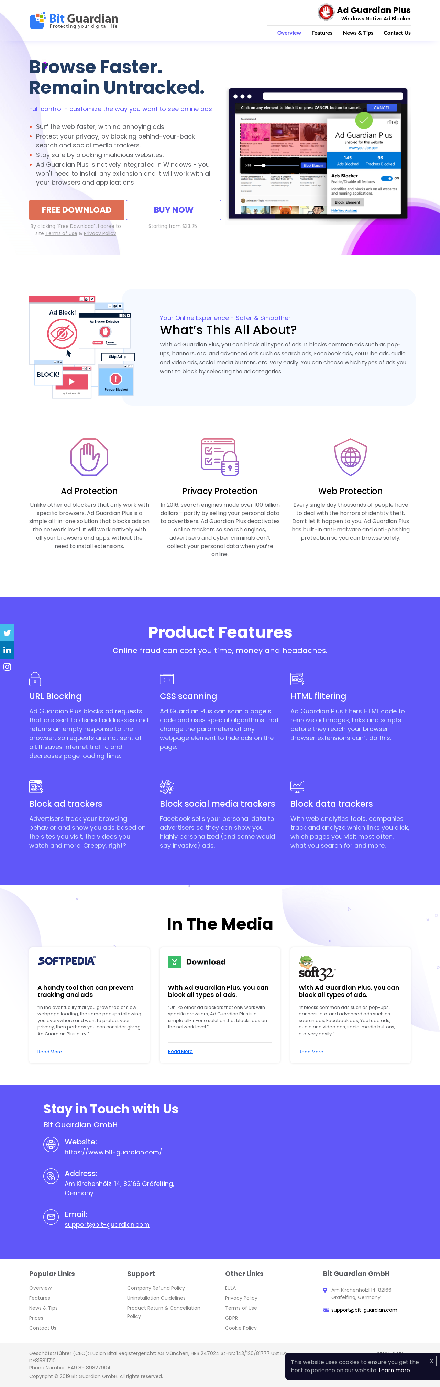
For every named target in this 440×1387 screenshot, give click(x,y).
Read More (49, 1052)
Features (321, 32)
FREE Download (77, 210)
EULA (230, 1288)
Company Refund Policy (156, 1288)
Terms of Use (241, 1308)
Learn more (394, 1370)
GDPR (231, 1317)
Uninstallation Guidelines (156, 1298)
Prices (36, 1317)
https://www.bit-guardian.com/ (113, 1152)
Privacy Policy (241, 1298)
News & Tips (358, 32)
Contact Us (397, 32)
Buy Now (174, 210)
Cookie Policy (241, 1327)
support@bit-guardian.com (107, 1224)
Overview (289, 32)
